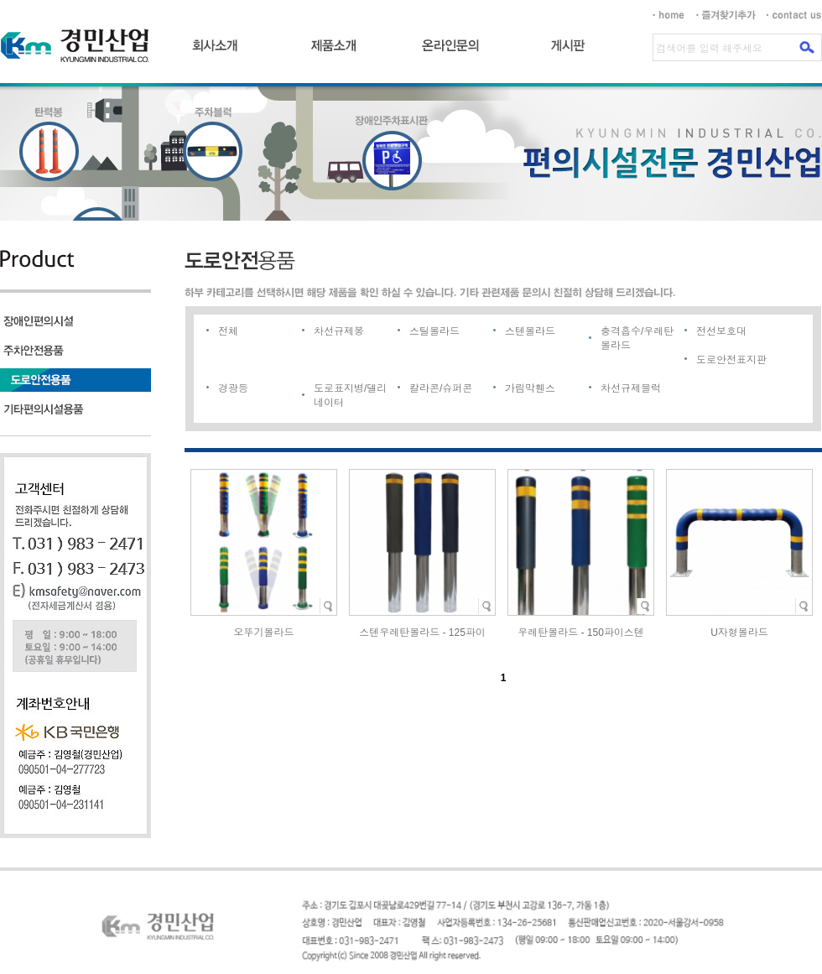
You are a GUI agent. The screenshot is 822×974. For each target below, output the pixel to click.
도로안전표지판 (731, 360)
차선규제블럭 (631, 388)
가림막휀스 (530, 388)
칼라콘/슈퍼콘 (440, 388)
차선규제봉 (339, 331)
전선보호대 (721, 331)
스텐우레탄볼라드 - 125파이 (422, 632)
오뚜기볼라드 (264, 632)
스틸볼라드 (434, 331)
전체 (228, 331)
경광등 (233, 388)
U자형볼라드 (739, 632)
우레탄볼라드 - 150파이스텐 (581, 632)
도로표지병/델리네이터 (350, 396)
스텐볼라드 (530, 331)
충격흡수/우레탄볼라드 (637, 339)
